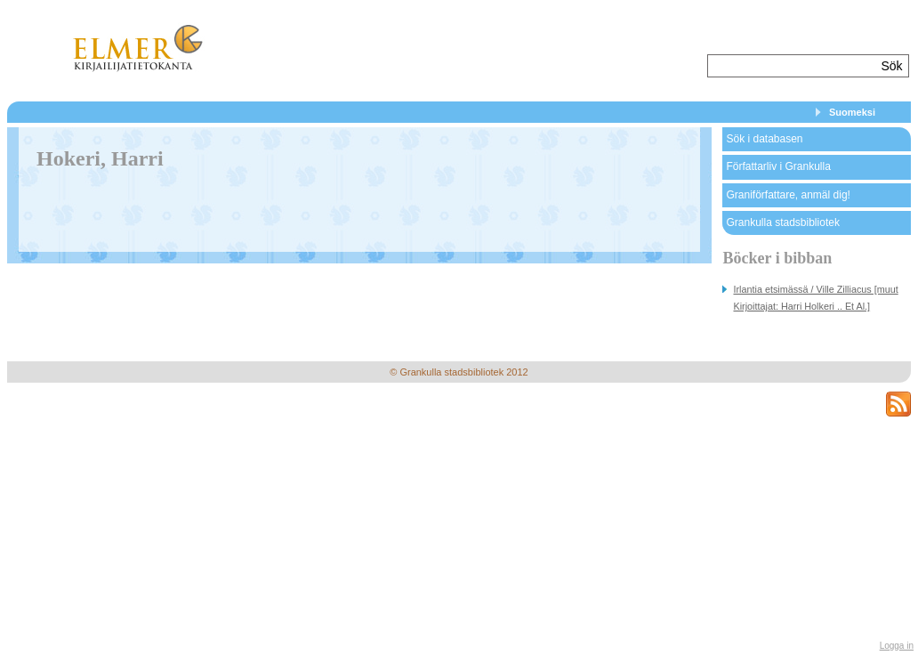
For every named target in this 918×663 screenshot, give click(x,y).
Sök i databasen (764, 139)
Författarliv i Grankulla (778, 166)
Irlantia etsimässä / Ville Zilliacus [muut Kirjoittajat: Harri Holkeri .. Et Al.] (815, 297)
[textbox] (792, 66)
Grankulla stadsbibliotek (782, 222)
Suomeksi (852, 112)
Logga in (897, 646)
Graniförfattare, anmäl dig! (788, 195)
